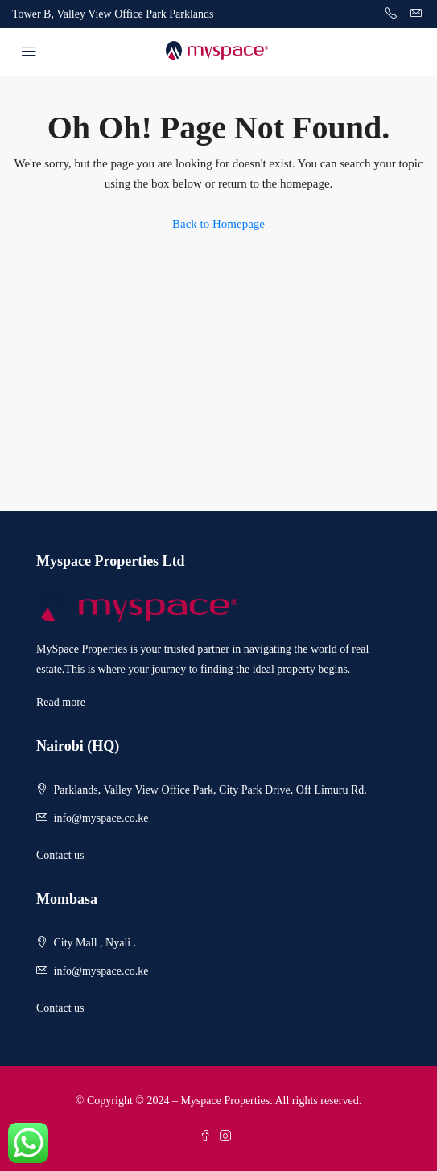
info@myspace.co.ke (101, 818)
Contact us (60, 855)
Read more (60, 702)
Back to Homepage (218, 223)
